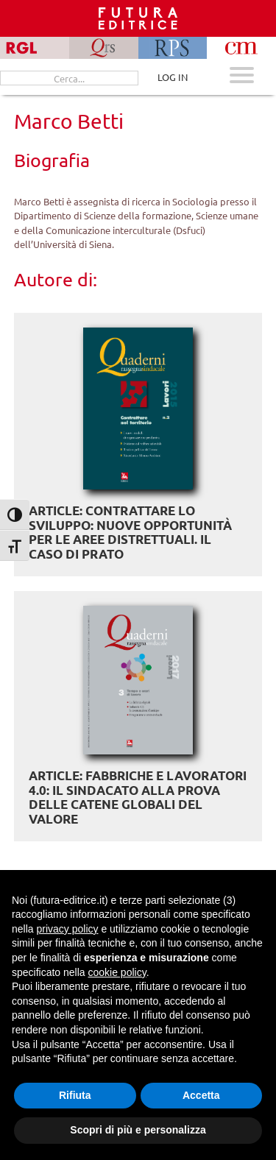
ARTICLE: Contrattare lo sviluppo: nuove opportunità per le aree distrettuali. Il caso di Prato (130, 532)
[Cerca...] (69, 78)
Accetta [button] (201, 1095)
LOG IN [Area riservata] (173, 77)
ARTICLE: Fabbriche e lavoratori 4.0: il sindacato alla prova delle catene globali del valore (138, 797)
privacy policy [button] (67, 929)
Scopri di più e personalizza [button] (137, 1130)
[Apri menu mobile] (242, 77)
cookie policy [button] (117, 972)
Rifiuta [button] (75, 1095)
